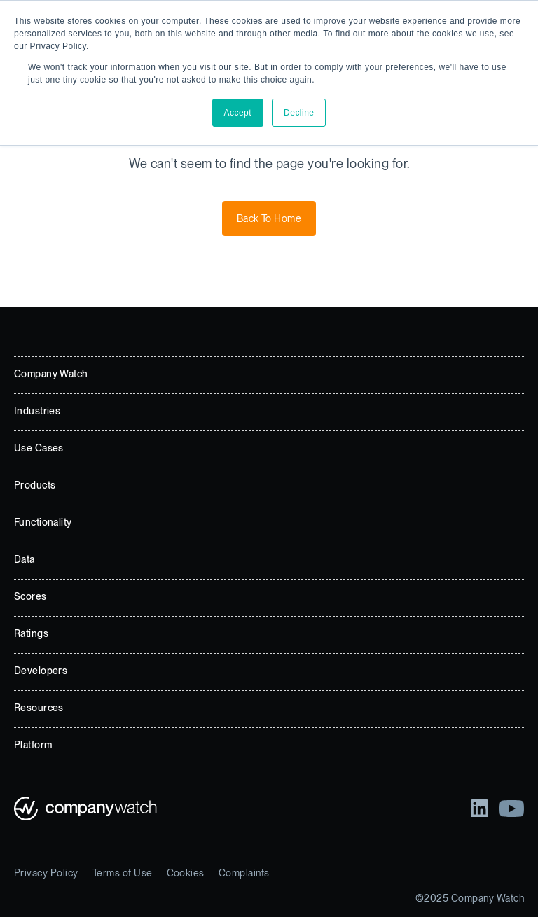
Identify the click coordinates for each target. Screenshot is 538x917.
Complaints (244, 872)
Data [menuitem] (24, 559)
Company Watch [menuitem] (51, 373)
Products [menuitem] (34, 485)
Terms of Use (122, 872)
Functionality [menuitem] (42, 522)
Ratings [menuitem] (31, 633)
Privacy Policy (46, 872)
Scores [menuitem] (30, 596)
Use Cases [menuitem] (39, 448)
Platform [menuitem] (33, 744)
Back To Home (269, 218)
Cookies (186, 872)
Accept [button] (238, 113)
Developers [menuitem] (40, 670)
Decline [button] (299, 113)
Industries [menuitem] (37, 410)
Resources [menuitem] (39, 707)
